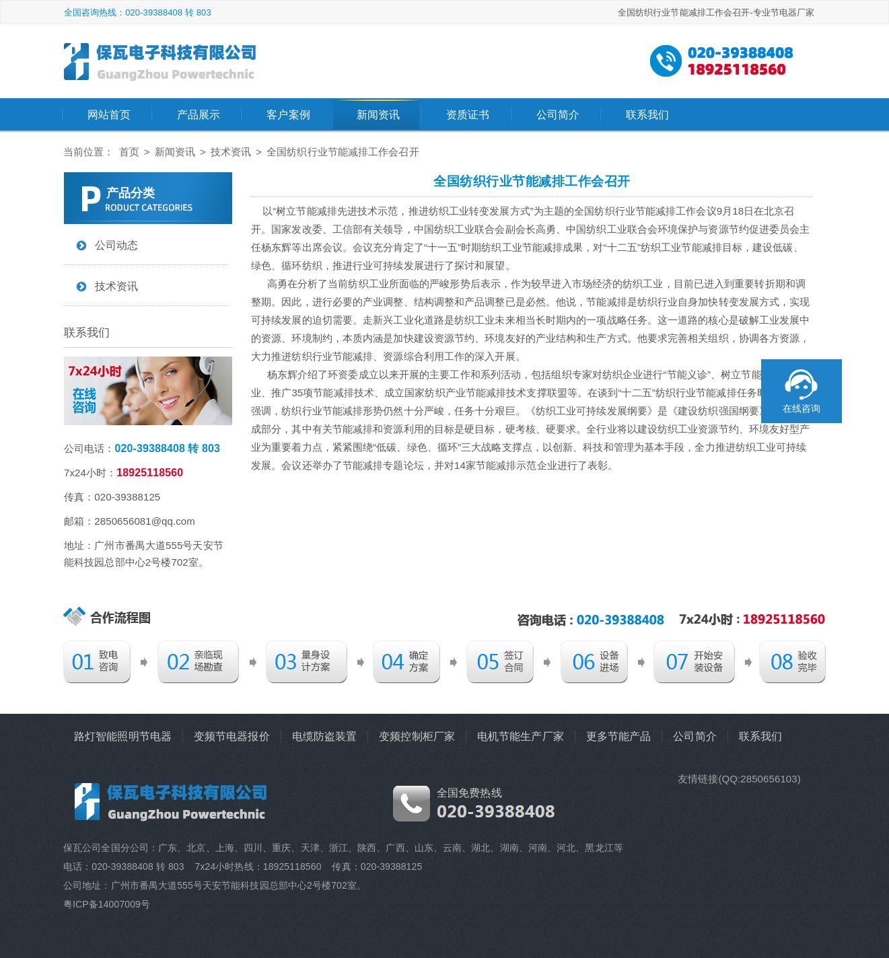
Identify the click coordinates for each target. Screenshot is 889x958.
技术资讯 (231, 151)
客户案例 (288, 114)
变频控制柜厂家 (417, 736)
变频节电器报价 (232, 736)
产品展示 (198, 114)
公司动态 (116, 245)
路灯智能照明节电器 (123, 736)
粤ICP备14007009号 (106, 904)
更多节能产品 (618, 736)
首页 (129, 151)
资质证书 (467, 114)
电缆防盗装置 (324, 736)
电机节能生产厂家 (520, 736)
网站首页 (109, 114)
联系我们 (647, 114)
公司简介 (557, 114)
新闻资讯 (378, 114)
